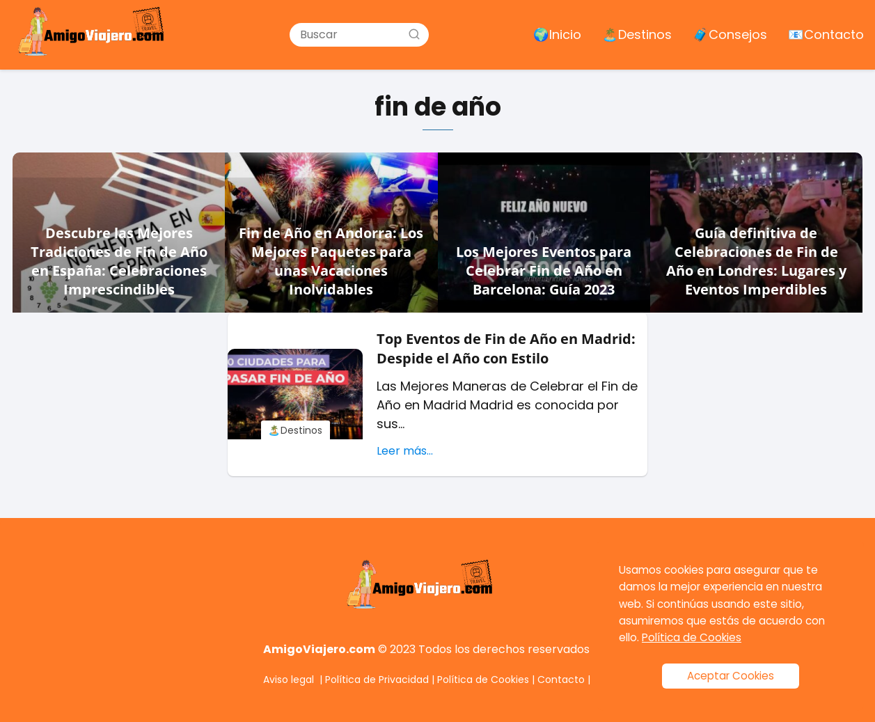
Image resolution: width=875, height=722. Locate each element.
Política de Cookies (483, 679)
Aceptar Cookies (730, 675)
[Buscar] (414, 34)
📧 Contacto (826, 34)
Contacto (561, 679)
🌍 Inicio (557, 34)
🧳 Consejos (730, 34)
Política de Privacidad (377, 679)
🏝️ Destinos (637, 34)
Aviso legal (288, 679)
